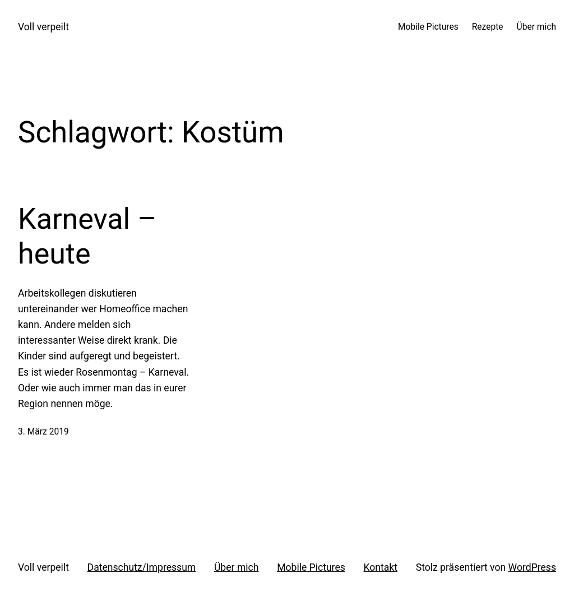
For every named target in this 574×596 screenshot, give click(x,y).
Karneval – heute (87, 236)
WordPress (532, 567)
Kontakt (381, 567)
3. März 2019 (43, 432)
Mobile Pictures (311, 567)
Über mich (236, 567)
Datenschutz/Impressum (141, 567)
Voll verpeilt (43, 27)
